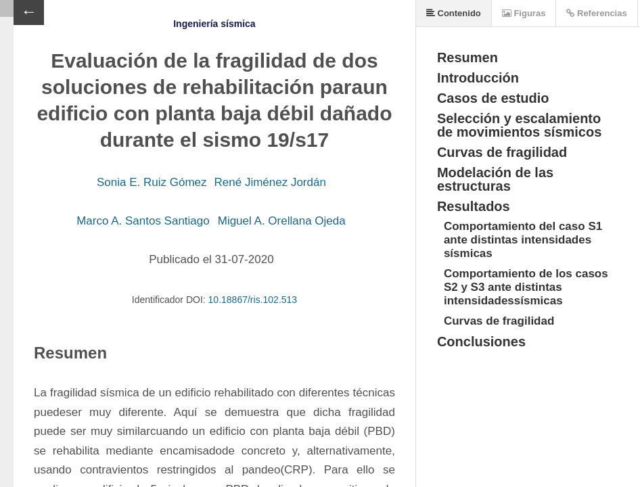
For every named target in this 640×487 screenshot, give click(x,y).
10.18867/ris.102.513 (253, 299)
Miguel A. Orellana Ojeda (282, 220)
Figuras (524, 13)
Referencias (596, 13)
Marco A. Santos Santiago (143, 220)
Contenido (453, 13)
